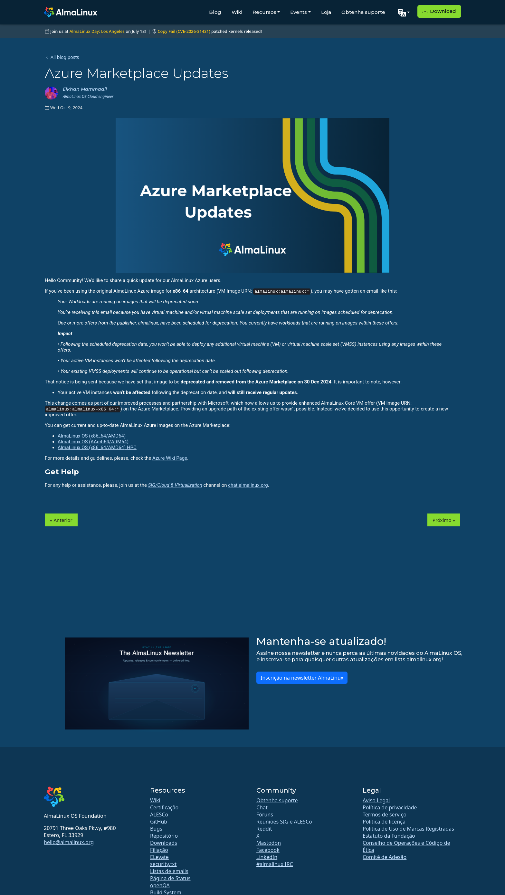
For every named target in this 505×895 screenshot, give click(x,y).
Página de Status (170, 878)
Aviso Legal (376, 800)
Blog (215, 12)
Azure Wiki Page (169, 458)
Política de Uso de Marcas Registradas (408, 828)
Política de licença (384, 821)
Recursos (264, 12)
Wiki (237, 12)
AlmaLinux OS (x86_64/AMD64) (92, 436)
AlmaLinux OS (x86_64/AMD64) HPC (97, 447)
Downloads (163, 842)
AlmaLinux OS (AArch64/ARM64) (93, 442)
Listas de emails (169, 871)
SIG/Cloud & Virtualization (175, 485)
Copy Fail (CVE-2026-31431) (183, 31)
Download (439, 11)
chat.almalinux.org (248, 485)
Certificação (164, 807)
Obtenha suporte (363, 12)
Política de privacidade (390, 807)
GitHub (158, 821)
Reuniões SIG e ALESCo (284, 821)
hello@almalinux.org (69, 842)
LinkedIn (266, 857)
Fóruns (264, 814)
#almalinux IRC (274, 864)
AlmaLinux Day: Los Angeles (97, 31)
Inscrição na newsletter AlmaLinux (302, 677)
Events (298, 12)
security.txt (163, 864)
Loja (326, 12)
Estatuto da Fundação (389, 835)
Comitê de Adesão (384, 857)
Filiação (159, 849)
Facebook (268, 849)
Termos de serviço (384, 814)
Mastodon (268, 842)
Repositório (164, 835)
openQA (160, 885)
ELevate (159, 857)
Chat (262, 807)
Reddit (264, 828)
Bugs (156, 828)
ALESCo (159, 814)
